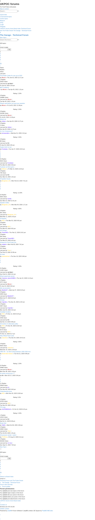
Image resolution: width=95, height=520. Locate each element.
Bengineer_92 (6, 181)
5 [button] (0, 59)
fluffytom (4, 169)
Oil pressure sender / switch (8, 435)
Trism (9, 250)
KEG (3, 220)
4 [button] (0, 57)
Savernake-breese (7, 353)
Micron (4, 77)
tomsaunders (5, 133)
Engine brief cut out (5, 147)
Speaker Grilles (4, 202)
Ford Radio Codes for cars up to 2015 (11, 75)
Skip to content (4, 9)
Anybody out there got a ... (8, 167)
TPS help (2, 407)
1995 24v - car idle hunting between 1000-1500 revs (15, 351)
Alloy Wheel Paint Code (7, 335)
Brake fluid (3, 423)
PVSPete (4, 437)
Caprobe (4, 302)
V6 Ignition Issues (5, 179)
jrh (8, 387)
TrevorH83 (5, 232)
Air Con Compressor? (6, 131)
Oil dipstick (3, 218)
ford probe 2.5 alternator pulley (9, 324)
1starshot (4, 337)
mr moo (10, 443)
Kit (8, 143)
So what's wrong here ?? (7, 373)
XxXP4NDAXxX (6, 409)
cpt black (10, 83)
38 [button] (0, 63)
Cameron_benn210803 (8, 278)
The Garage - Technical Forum (14, 35)
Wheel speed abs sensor (7, 276)
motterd (4, 244)
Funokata (4, 149)
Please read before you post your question (12, 103)
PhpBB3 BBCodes (47, 510)
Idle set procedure (5, 288)
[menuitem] (6, 16)
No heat (2, 254)
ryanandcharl (5, 256)
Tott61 (3, 425)
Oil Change (3, 230)
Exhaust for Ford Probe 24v (8, 242)
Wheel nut (3, 119)
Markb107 (5, 290)
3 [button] (0, 55)
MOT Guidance (4, 87)
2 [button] (0, 53)
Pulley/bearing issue (6, 391)
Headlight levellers (5, 312)
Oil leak (2, 300)
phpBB (9, 510)
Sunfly (9, 198)
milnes (4, 121)
